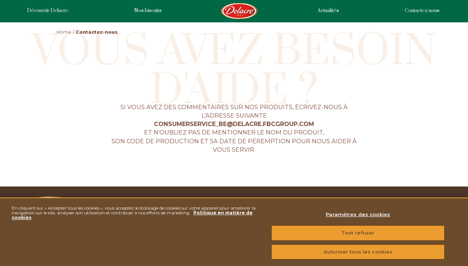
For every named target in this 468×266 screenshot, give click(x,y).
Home (64, 32)
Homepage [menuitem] (239, 11)
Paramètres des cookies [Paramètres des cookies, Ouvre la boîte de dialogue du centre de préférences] (358, 217)
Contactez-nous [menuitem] (422, 11)
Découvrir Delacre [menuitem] (47, 11)
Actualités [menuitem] (328, 11)
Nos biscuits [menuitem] (148, 11)
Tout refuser (358, 236)
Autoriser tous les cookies (358, 255)
